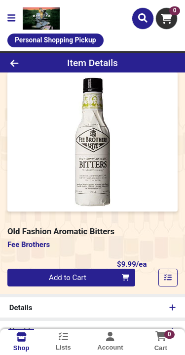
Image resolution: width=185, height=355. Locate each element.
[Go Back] (28, 63)
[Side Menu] (11, 18)
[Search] (143, 18)
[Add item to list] (168, 277)
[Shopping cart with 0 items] (166, 18)
